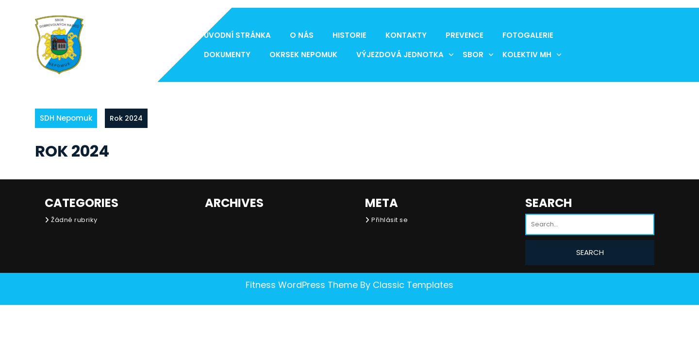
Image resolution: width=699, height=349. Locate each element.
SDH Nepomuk (66, 118)
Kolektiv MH (526, 54)
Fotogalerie (527, 35)
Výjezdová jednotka (400, 54)
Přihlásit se (389, 219)
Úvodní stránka (237, 35)
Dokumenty (227, 54)
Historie (349, 35)
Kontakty (406, 35)
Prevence (464, 35)
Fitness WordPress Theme (302, 285)
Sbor (473, 54)
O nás (302, 35)
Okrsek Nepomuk (303, 54)
